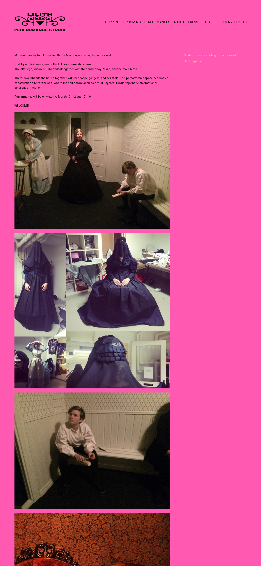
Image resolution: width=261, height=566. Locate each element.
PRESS (193, 22)
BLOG (205, 22)
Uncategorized (194, 61)
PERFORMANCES (157, 22)
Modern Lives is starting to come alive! (210, 55)
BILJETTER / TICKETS (230, 22)
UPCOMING (132, 22)
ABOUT (179, 22)
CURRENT (112, 22)
